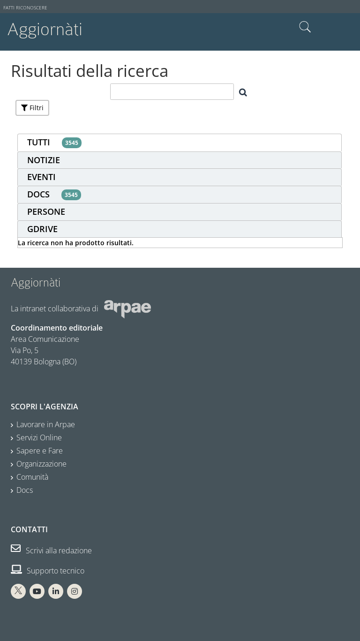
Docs (24, 490)
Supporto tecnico (47, 571)
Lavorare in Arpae (45, 424)
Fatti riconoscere (25, 8)
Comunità (32, 477)
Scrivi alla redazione (51, 550)
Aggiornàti (44, 29)
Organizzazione (41, 464)
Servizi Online (39, 437)
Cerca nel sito (305, 27)
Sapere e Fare (39, 450)
